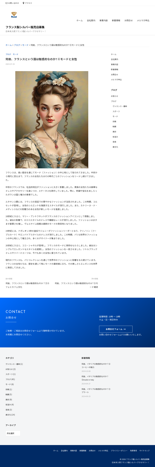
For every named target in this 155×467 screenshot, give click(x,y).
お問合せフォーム (114, 328)
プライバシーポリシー (117, 450)
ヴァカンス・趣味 (120, 105)
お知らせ (115, 95)
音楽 (114, 141)
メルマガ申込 (143, 20)
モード (16, 54)
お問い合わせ (13, 3)
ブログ (8, 54)
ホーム (79, 20)
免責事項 (132, 450)
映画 (114, 126)
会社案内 (91, 20)
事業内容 (103, 20)
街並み (115, 136)
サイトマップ (144, 450)
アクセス (28, 3)
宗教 (114, 121)
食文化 (115, 146)
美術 (114, 131)
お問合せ (128, 20)
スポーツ (116, 111)
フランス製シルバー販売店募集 (26, 27)
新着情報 (116, 20)
